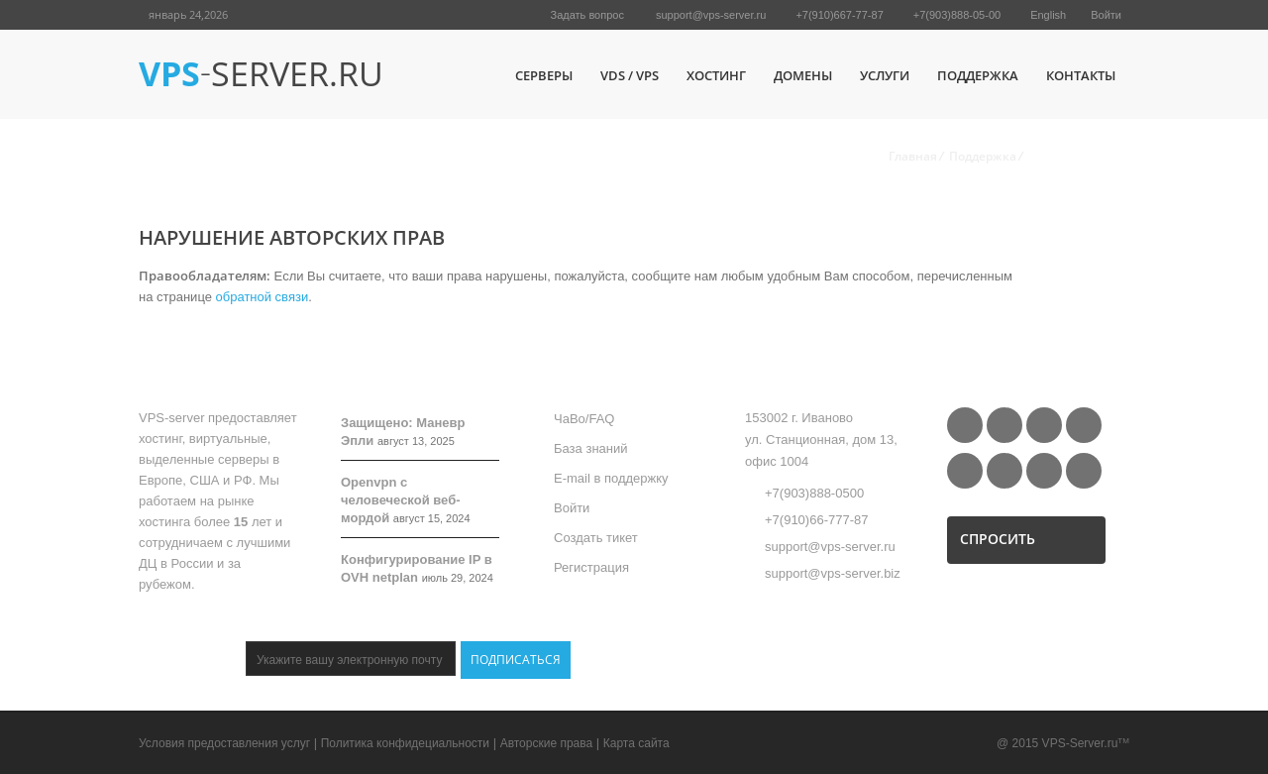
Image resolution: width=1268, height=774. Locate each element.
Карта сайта (636, 743)
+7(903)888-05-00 (957, 15)
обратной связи (262, 296)
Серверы (544, 75)
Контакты (1080, 75)
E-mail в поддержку (611, 478)
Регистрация (591, 567)
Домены (803, 75)
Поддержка (977, 75)
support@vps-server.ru (711, 15)
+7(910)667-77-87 (839, 15)
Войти (1106, 15)
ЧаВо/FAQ (584, 418)
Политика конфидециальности (405, 743)
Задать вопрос (587, 15)
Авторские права (546, 743)
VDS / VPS (629, 75)
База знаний (591, 448)
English (1048, 15)
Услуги (884, 75)
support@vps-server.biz (832, 573)
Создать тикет (596, 537)
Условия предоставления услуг (224, 743)
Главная (913, 156)
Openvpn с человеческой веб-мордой (401, 500)
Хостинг (716, 75)
